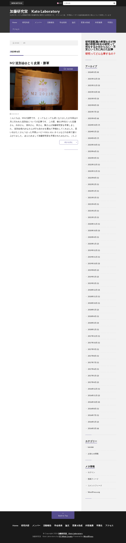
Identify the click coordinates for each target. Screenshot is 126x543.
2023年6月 (92, 151)
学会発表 (63, 22)
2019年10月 (92, 263)
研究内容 (25, 22)
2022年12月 (92, 164)
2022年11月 (92, 171)
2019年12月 (92, 250)
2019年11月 (92, 257)
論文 (74, 22)
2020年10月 (92, 230)
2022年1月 (92, 191)
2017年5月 (92, 376)
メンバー (38, 22)
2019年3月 (92, 283)
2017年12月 (92, 336)
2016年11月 (92, 395)
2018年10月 (92, 303)
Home (14, 22)
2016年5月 (92, 422)
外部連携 (98, 22)
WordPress (88, 536)
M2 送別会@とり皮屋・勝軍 (29, 63)
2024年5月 (92, 131)
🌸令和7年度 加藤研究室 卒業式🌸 (70, 3)
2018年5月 (92, 310)
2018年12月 (92, 290)
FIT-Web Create (66, 536)
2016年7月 (92, 415)
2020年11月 (92, 224)
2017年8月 (92, 356)
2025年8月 (92, 105)
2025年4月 (92, 118)
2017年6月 (92, 369)
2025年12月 (92, 79)
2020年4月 (92, 237)
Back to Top (63, 516)
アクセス (16, 29)
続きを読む (69, 142)
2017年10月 (92, 343)
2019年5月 (92, 277)
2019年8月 (92, 270)
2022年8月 (92, 178)
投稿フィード (93, 479)
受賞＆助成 (85, 22)
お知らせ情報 (93, 454)
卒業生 (110, 22)
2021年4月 (92, 204)
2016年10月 (92, 402)
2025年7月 (92, 112)
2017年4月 (92, 382)
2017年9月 (92, 349)
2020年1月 (92, 244)
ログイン (91, 472)
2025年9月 (92, 98)
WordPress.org (94, 492)
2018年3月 (92, 323)
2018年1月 (92, 329)
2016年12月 (92, 389)
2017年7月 (92, 362)
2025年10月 (92, 92)
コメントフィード (95, 485)
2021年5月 (92, 197)
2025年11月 (92, 85)
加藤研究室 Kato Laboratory (35, 11)
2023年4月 (92, 158)
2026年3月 (92, 72)
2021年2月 (92, 211)
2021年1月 (92, 217)
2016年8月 (92, 409)
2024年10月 (92, 125)
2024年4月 (92, 138)
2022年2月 (92, 184)
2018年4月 (92, 316)
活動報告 (50, 22)
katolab (70, 69)
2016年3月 (92, 428)
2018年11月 (92, 296)
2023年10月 (92, 145)
